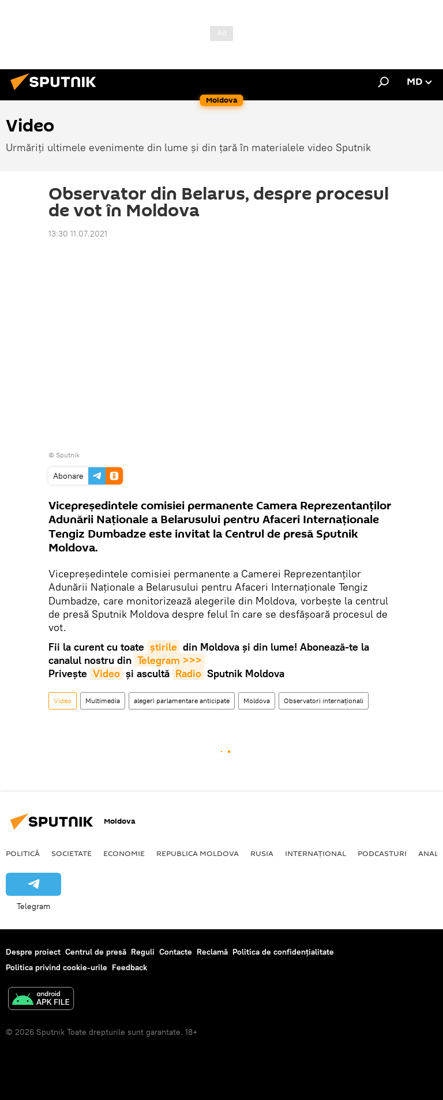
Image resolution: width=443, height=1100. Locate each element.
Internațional (315, 853)
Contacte (175, 952)
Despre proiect (33, 952)
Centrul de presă (95, 952)
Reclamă (212, 952)
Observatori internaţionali (323, 700)
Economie (124, 853)
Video (106, 673)
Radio (188, 673)
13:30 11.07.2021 (77, 233)
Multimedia (102, 700)
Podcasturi (382, 853)
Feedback (129, 967)
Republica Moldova (197, 853)
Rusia (261, 853)
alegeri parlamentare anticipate (182, 700)
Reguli (143, 952)
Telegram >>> (169, 660)
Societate (71, 853)
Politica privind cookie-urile (56, 967)
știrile (163, 647)
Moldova (256, 700)
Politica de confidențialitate (283, 952)
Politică (23, 853)
